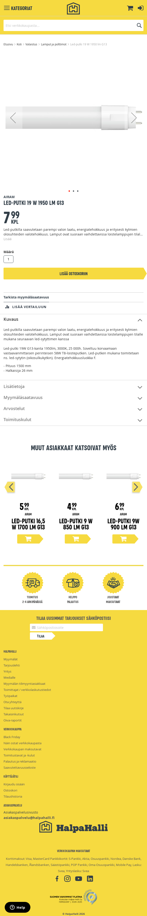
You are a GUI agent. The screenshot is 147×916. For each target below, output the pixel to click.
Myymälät (11, 659)
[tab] (73, 319)
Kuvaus (11, 319)
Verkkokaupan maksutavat (22, 749)
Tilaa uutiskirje (14, 708)
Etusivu (9, 44)
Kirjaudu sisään (14, 784)
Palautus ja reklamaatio (20, 761)
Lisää (8, 239)
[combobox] (73, 25)
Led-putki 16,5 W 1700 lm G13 (28, 523)
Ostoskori (10, 790)
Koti (19, 44)
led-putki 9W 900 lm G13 (123, 523)
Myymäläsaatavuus (23, 397)
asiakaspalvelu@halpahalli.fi (29, 817)
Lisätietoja (14, 386)
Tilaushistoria (13, 796)
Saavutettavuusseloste (20, 767)
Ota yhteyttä (12, 702)
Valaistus (31, 44)
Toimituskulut (17, 419)
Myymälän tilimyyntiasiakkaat (24, 683)
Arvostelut (14, 408)
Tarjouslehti (12, 665)
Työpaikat (10, 696)
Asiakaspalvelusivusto (21, 812)
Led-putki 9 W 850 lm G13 (76, 523)
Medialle (9, 677)
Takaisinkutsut (14, 714)
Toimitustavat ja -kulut (19, 755)
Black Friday (12, 737)
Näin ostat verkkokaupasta (22, 743)
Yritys (7, 671)
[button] (13, 118)
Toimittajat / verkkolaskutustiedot (27, 690)
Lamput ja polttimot (54, 44)
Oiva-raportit (13, 720)
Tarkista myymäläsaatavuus (26, 297)
